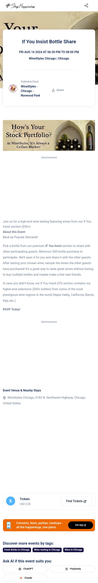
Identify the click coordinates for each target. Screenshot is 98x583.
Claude (25, 578)
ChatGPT (25, 569)
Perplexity (72, 569)
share (58, 90)
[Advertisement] (49, 188)
